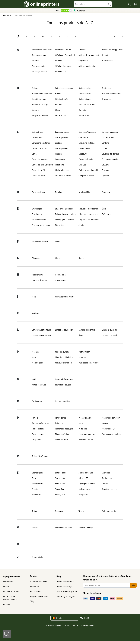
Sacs (34, 478)
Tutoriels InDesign (64, 586)
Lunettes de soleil (109, 335)
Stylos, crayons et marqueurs (85, 492)
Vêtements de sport (63, 527)
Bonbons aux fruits (86, 104)
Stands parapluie (85, 472)
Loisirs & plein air (109, 329)
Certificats (59, 164)
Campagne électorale (41, 143)
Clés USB (82, 164)
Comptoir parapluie (110, 132)
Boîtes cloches (84, 88)
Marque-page (37, 362)
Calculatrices (37, 132)
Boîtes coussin (84, 93)
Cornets (105, 148)
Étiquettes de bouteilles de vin (88, 222)
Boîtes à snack (61, 115)
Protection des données (83, 625)
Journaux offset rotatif (64, 296)
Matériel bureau (62, 351)
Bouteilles (106, 88)
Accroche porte (38, 66)
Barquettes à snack (40, 115)
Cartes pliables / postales (62, 140)
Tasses (81, 511)
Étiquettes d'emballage (88, 214)
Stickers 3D (83, 478)
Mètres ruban (84, 351)
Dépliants (59, 192)
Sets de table (60, 472)
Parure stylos (60, 417)
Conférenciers (108, 137)
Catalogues (60, 159)
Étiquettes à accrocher (88, 208)
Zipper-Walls (37, 557)
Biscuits (58, 104)
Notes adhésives (39, 384)
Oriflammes (37, 401)
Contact (6, 604)
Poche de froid (61, 439)
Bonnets (82, 110)
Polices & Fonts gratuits (66, 591)
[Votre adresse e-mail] (106, 585)
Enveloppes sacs (39, 219)
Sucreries (106, 472)
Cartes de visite (38, 175)
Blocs (57, 110)
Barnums (35, 110)
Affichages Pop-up (63, 49)
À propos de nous (11, 576)
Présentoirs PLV (108, 428)
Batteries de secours (64, 88)
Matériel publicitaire (64, 357)
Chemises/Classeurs (87, 132)
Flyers (57, 241)
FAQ (31, 601)
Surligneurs (107, 478)
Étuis (104, 208)
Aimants (81, 49)
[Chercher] (109, 4)
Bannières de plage (40, 104)
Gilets (57, 258)
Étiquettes (59, 225)
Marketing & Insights (65, 596)
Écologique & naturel (64, 219)
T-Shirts (35, 511)
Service (33, 576)
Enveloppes (37, 214)
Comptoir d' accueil (86, 175)
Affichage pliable (39, 71)
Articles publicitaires (87, 66)
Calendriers (37, 137)
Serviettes (36, 494)
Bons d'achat (83, 115)
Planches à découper (64, 428)
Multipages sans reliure (88, 362)
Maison (35, 357)
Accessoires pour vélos (42, 49)
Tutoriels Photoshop (65, 581)
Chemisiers (83, 137)
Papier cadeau (38, 428)
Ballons (35, 88)
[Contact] (7, 634)
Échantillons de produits (65, 214)
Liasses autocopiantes (41, 335)
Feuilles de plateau (40, 241)
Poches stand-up (85, 417)
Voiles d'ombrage (85, 527)
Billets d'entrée (61, 99)
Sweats (105, 483)
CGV (67, 625)
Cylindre (105, 175)
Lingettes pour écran (64, 329)
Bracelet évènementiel (112, 93)
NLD (88, 618)
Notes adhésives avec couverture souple (64, 382)
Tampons (59, 511)
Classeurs (82, 153)
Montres (82, 357)
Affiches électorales (63, 66)
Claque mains (84, 148)
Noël (34, 379)
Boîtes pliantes (84, 99)
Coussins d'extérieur (110, 153)
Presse (6, 586)
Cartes (34, 153)
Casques (58, 153)
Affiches (58, 60)
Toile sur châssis (109, 511)
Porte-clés (82, 428)
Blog (58, 576)
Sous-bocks (60, 478)
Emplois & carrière (11, 591)
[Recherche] (90, 4)
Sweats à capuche (109, 489)
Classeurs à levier (86, 159)
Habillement (37, 274)
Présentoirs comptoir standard (111, 420)
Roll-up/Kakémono (40, 456)
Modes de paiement (38, 581)
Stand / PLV (60, 494)
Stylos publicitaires (86, 483)
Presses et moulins (86, 434)
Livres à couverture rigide (86, 332)
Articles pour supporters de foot (112, 52)
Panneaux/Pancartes (40, 423)
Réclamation (35, 591)
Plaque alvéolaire (62, 434)
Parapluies (36, 439)
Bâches (58, 93)
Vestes (34, 527)
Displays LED (84, 192)
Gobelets (82, 258)
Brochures (106, 99)
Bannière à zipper (39, 99)
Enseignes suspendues (41, 225)
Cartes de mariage (40, 159)
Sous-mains (60, 483)
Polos (80, 423)
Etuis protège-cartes (64, 208)
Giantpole (36, 258)
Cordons (105, 143)
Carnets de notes (39, 148)
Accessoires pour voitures (39, 58)
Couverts (105, 164)
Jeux (34, 296)
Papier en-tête (38, 434)
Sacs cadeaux (37, 483)
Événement (107, 214)
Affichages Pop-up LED (65, 55)
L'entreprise (8, 581)
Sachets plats (37, 472)
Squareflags (60, 489)
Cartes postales (61, 148)
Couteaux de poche (110, 159)
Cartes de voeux (62, 132)
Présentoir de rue (85, 439)
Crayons (105, 170)
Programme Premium (39, 596)
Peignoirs (59, 423)
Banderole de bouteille (42, 93)
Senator (35, 489)
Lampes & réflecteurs (41, 329)
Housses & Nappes (40, 280)
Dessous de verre (39, 192)
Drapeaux (106, 192)
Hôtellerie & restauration (60, 277)
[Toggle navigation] (6, 4)
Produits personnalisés (111, 434)
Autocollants (107, 60)
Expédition (34, 586)
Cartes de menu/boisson (42, 164)
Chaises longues (62, 170)
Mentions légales (53, 625)
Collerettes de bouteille (88, 170)
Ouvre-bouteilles (62, 401)
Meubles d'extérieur (63, 362)
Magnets (35, 351)
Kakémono (36, 313)
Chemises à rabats (63, 175)
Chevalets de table (86, 143)
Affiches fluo (60, 71)
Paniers (35, 417)
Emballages (37, 208)
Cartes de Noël (38, 170)
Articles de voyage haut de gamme (88, 58)
